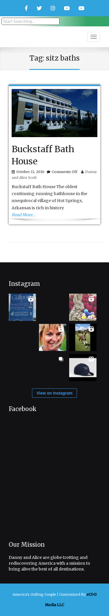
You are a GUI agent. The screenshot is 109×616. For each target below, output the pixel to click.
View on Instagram (54, 393)
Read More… (23, 214)
